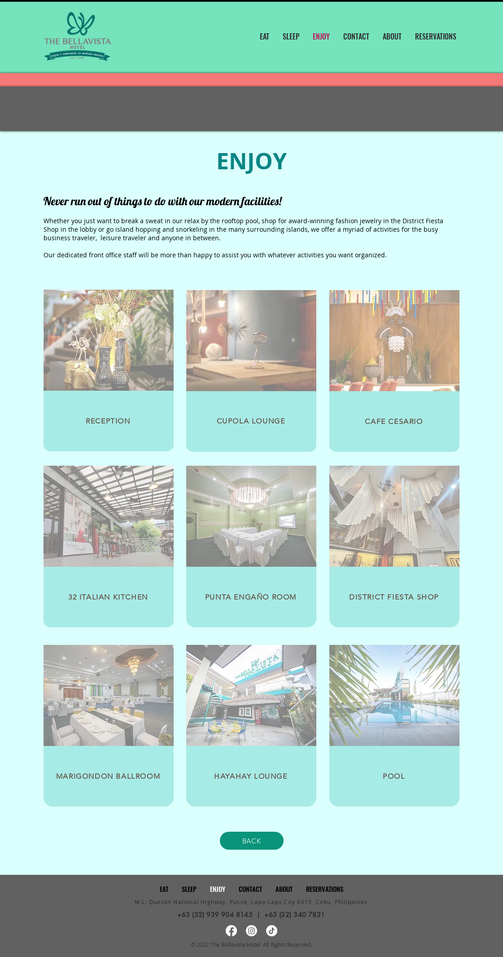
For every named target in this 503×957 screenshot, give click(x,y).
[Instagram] (251, 930)
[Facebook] (231, 930)
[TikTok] (271, 930)
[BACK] (252, 841)
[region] (109, 370)
